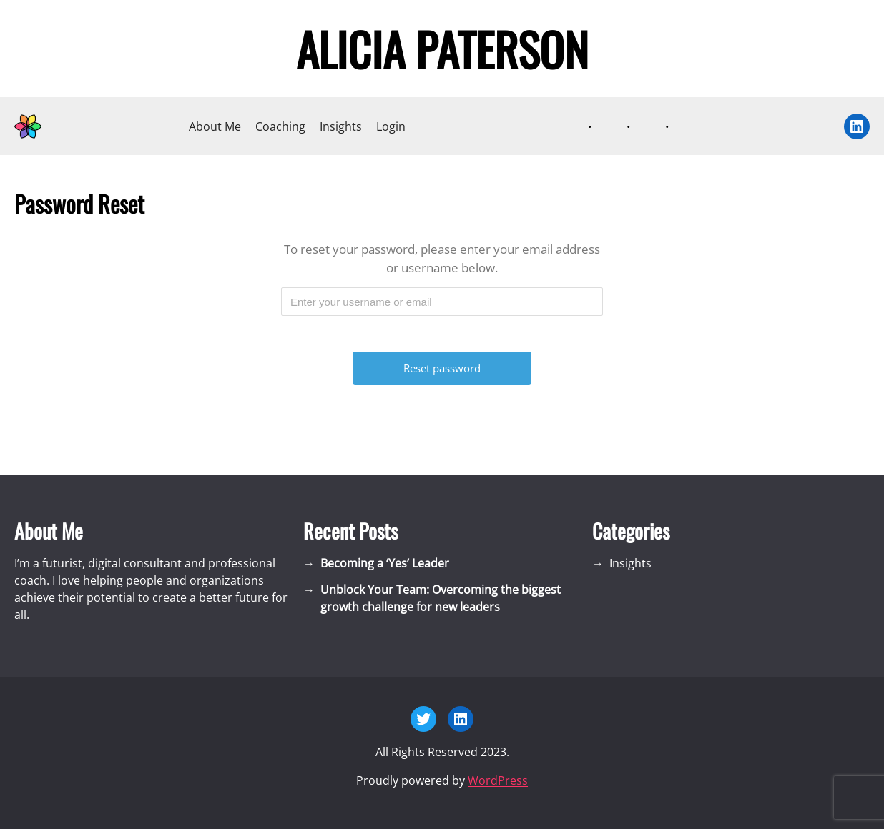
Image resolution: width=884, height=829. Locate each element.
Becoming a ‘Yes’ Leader (384, 563)
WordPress (498, 780)
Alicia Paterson (442, 48)
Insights (341, 126)
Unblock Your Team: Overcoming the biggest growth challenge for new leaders (440, 598)
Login (391, 126)
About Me (215, 126)
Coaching (280, 126)
